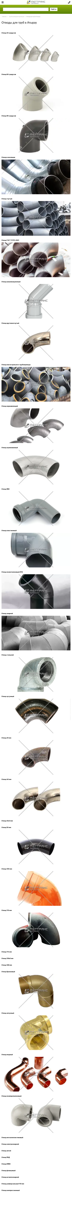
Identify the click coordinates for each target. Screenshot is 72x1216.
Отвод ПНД (6, 1157)
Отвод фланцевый (8, 1170)
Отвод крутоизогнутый (10, 323)
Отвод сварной (7, 613)
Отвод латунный (8, 1013)
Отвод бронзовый (8, 971)
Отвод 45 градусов (9, 33)
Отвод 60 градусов (9, 74)
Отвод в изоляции (8, 157)
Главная (4, 16)
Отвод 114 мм (7, 952)
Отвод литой (6, 1151)
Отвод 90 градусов (9, 116)
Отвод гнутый (7, 199)
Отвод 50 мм (6, 827)
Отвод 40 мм (6, 779)
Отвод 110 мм (7, 910)
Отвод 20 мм (6, 738)
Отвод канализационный (11, 282)
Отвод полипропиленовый (11, 1096)
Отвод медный (7, 1054)
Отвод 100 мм (7, 869)
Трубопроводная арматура (16, 16)
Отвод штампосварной (10, 1177)
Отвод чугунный (8, 696)
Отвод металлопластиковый (12, 1137)
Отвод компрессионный (11, 1190)
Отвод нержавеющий (10, 406)
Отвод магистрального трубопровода (16, 364)
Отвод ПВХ (6, 489)
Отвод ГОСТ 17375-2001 (10, 240)
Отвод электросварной (10, 1144)
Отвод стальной (8, 655)
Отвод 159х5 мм (7, 958)
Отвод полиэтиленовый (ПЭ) (12, 572)
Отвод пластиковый (9, 530)
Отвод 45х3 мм (7, 821)
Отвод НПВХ (6, 1164)
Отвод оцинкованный (10, 447)
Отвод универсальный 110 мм (13, 1184)
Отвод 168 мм (7, 965)
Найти (53, 9)
